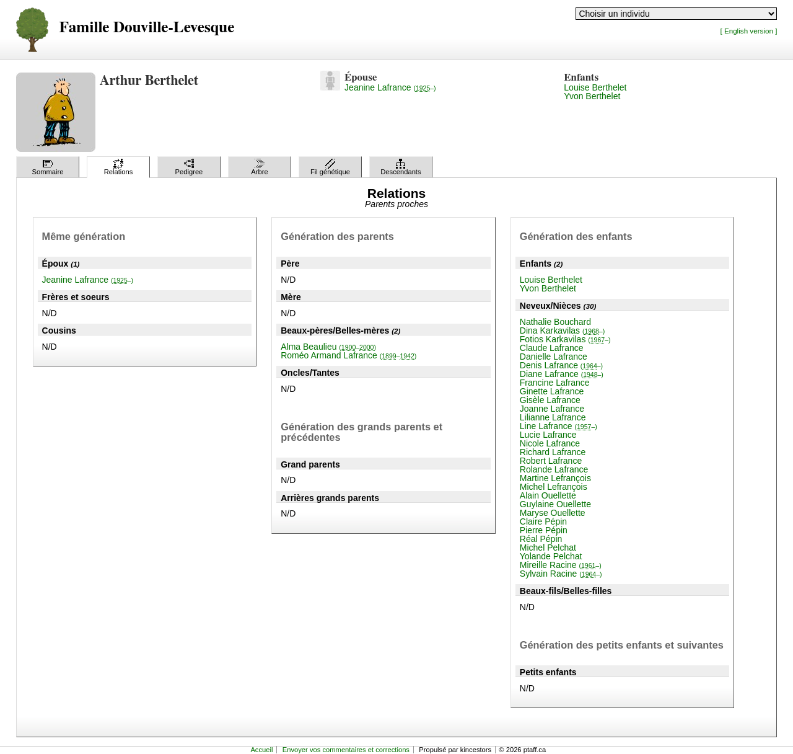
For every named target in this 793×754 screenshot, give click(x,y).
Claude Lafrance (552, 348)
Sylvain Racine (561, 574)
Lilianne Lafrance (553, 417)
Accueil (261, 749)
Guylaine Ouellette (555, 504)
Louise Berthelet (595, 87)
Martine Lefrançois (555, 478)
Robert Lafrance (551, 461)
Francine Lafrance (555, 383)
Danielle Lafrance (553, 356)
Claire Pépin (543, 521)
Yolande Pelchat (551, 556)
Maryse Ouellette (552, 513)
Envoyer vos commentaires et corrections (346, 749)
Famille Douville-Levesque (147, 27)
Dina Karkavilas (562, 330)
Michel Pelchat (548, 547)
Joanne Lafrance (552, 409)
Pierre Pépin (543, 530)
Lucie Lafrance (548, 435)
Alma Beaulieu (328, 347)
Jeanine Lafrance (390, 87)
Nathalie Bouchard (555, 322)
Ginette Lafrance (552, 391)
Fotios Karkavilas (565, 339)
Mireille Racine (561, 565)
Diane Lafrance (561, 374)
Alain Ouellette (548, 495)
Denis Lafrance (561, 365)
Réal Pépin (541, 539)
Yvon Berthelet (592, 96)
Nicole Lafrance (550, 443)
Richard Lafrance (553, 452)
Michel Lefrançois (553, 487)
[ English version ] (748, 31)
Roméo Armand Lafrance (348, 355)
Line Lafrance (558, 426)
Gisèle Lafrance (550, 400)
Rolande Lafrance (554, 469)
